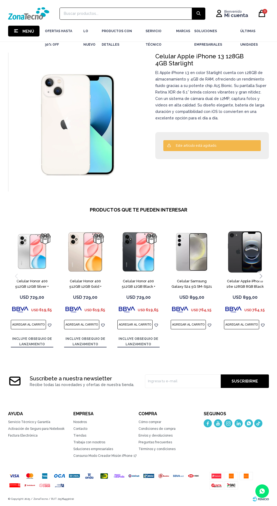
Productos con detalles (117, 33)
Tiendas (79, 435)
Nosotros (80, 422)
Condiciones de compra (157, 429)
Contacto (80, 429)
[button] (260, 276)
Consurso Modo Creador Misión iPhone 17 (105, 456)
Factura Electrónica (23, 435)
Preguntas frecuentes (155, 442)
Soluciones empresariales (93, 449)
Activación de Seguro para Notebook (36, 429)
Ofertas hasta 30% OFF (58, 33)
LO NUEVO (89, 33)
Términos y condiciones (157, 449)
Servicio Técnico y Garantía (29, 422)
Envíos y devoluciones (155, 435)
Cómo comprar (149, 422)
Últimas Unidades (249, 33)
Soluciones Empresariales (208, 33)
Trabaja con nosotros (89, 442)
